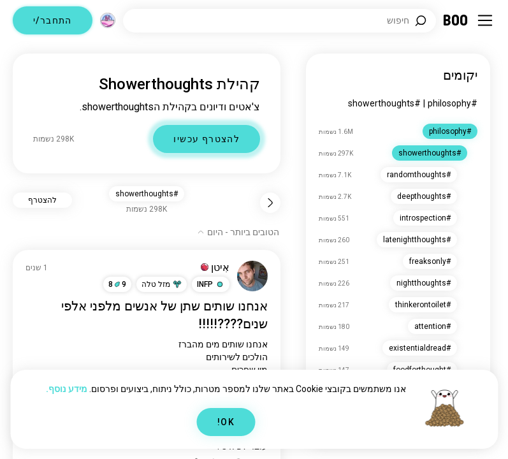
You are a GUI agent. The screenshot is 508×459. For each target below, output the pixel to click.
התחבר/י (52, 20)
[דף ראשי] (456, 20)
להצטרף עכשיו (206, 139)
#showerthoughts (384, 103)
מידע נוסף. (66, 389)
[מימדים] (107, 20)
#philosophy (452, 103)
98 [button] (117, 284)
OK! (226, 422)
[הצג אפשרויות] (238, 232)
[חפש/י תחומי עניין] (279, 21)
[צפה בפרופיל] (252, 276)
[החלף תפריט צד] (485, 20)
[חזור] (270, 203)
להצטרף (42, 200)
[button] (210, 284)
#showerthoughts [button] (146, 193)
